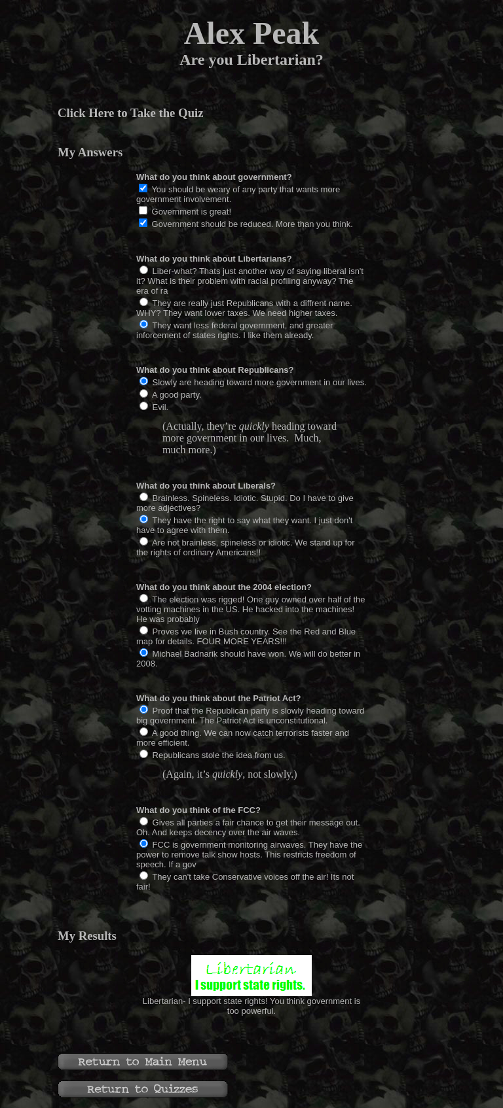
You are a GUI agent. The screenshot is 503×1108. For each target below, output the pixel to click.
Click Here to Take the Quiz (131, 113)
